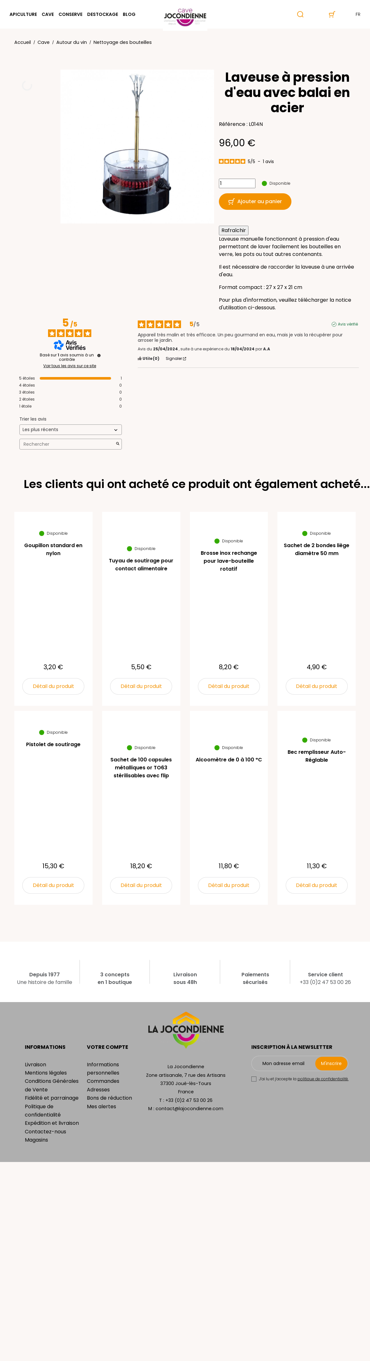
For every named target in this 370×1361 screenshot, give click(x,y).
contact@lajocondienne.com (189, 1108)
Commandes (103, 1081)
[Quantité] (237, 183)
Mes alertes (101, 1106)
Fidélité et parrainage (52, 1098)
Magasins (36, 1140)
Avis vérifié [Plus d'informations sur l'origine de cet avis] (348, 324)
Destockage (102, 14)
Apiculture (23, 14)
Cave (48, 14)
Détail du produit (53, 686)
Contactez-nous (45, 1131)
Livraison (35, 1064)
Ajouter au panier (255, 201)
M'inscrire (331, 1063)
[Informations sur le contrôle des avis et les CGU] (98, 355)
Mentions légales (46, 1072)
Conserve (70, 14)
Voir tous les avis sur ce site (69, 366)
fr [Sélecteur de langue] (352, 14)
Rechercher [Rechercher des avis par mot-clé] (67, 444)
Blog (129, 14)
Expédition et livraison (52, 1123)
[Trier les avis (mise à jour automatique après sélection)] (70, 429)
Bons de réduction (109, 1098)
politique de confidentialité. (323, 1079)
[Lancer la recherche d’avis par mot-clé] (117, 444)
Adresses (98, 1089)
